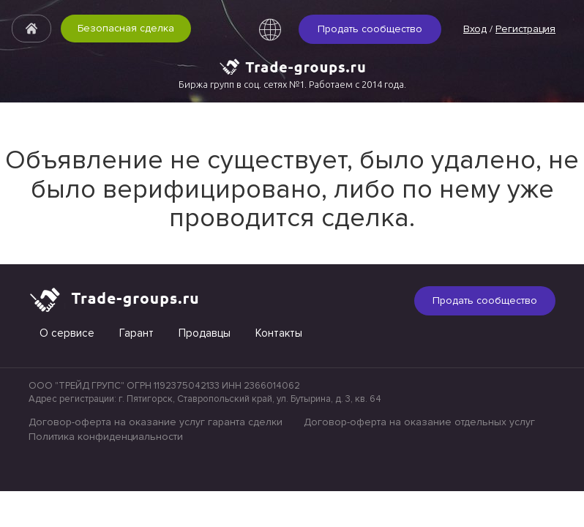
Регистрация (525, 29)
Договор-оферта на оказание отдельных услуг (419, 422)
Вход (475, 29)
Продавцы (205, 333)
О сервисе (67, 333)
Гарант (136, 333)
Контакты (278, 333)
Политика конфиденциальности (106, 436)
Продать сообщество (370, 29)
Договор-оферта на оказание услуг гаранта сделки (155, 422)
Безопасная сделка (126, 28)
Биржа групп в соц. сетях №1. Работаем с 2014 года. (292, 84)
